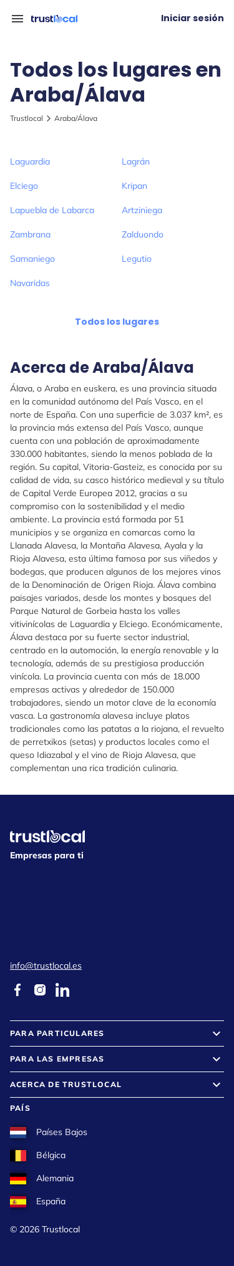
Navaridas (30, 283)
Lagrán (136, 161)
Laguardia (30, 161)
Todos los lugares (117, 321)
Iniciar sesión (192, 18)
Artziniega (142, 210)
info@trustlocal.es (46, 965)
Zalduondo (142, 234)
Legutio (137, 258)
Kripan (134, 185)
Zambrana (30, 234)
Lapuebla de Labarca (52, 210)
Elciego (24, 185)
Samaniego (32, 258)
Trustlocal (26, 118)
